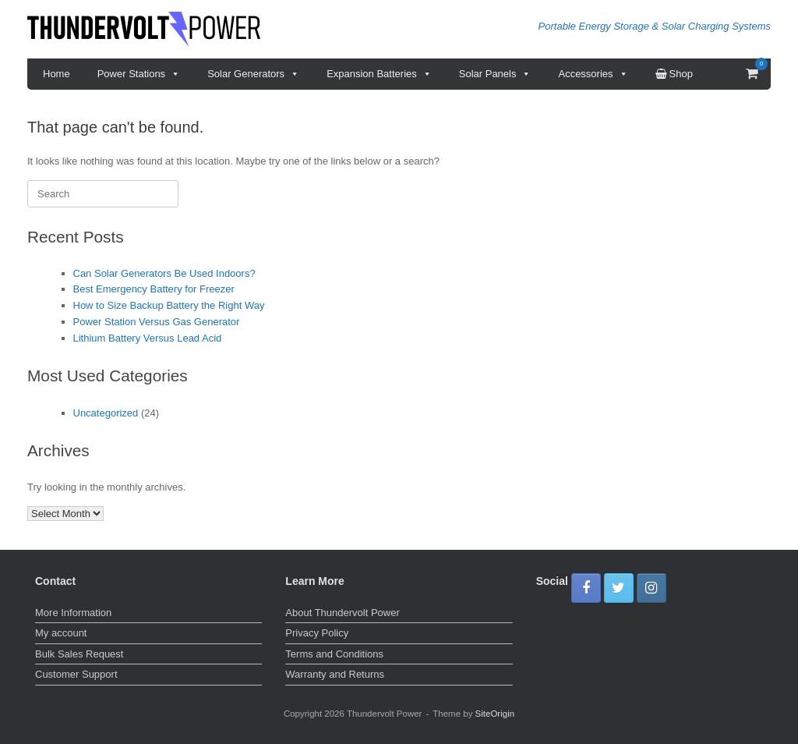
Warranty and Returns (334, 674)
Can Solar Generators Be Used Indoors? (164, 273)
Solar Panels (495, 74)
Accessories (592, 74)
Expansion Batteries (379, 74)
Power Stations (138, 74)
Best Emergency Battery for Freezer (154, 289)
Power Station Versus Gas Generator (156, 322)
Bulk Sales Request (79, 654)
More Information (73, 612)
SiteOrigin (495, 713)
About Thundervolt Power (342, 612)
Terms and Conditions (334, 654)
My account (61, 633)
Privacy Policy (316, 633)
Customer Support (76, 674)
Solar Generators (253, 74)
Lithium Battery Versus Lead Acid (147, 338)
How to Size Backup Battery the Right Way (169, 305)
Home (56, 74)
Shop (674, 74)
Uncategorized (106, 413)
